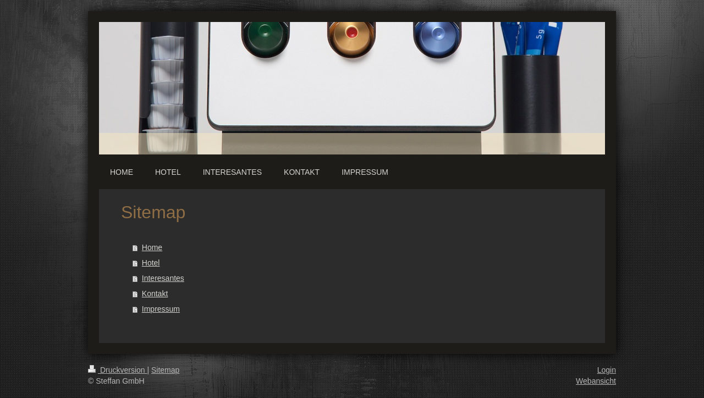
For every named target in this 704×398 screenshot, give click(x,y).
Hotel (151, 262)
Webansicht (596, 381)
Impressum (161, 309)
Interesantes (163, 278)
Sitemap (165, 370)
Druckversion (117, 370)
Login (606, 370)
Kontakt (155, 293)
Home (152, 247)
